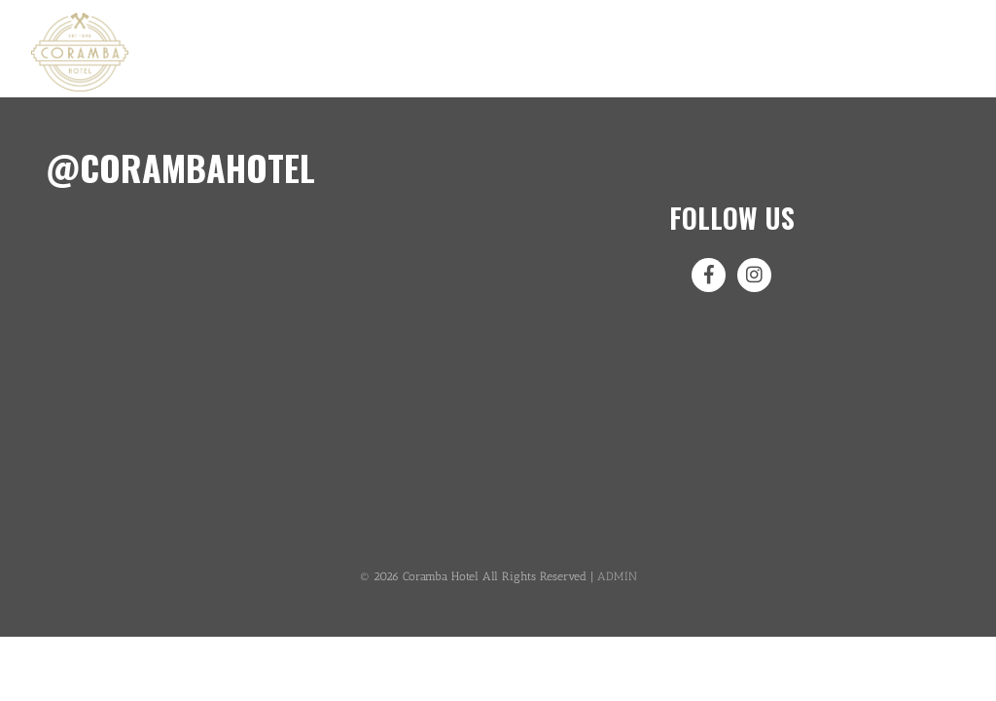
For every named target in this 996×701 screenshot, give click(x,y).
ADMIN (617, 576)
